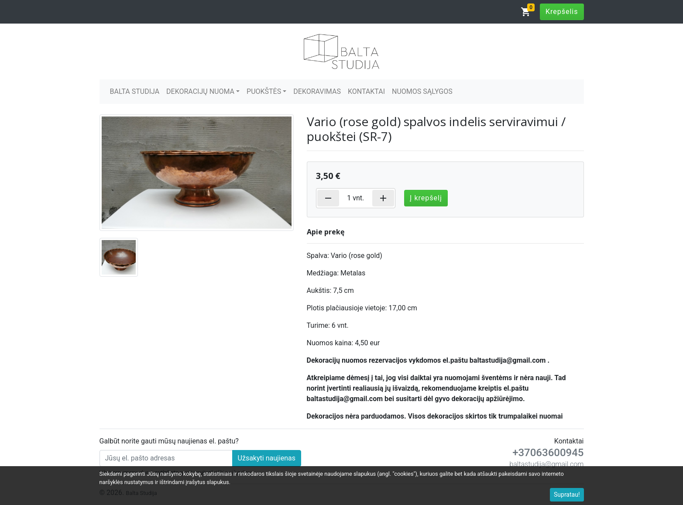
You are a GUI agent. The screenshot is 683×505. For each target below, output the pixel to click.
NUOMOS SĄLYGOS (422, 91)
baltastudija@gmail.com (546, 464)
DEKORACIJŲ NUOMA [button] (200, 91)
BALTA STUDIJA (135, 91)
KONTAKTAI (366, 91)
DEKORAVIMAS (317, 91)
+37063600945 (547, 453)
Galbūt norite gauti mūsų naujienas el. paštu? (169, 441)
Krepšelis (562, 11)
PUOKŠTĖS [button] (264, 91)
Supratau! (567, 494)
